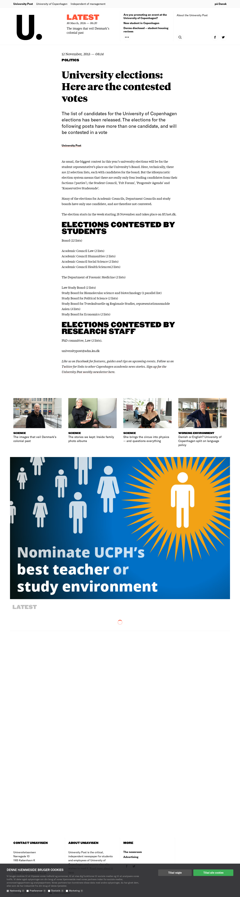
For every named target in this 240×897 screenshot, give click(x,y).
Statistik (57, 890)
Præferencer (38, 890)
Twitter (67, 366)
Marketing (76, 890)
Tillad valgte (175, 872)
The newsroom (132, 851)
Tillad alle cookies (213, 872)
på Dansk (221, 3)
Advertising (130, 856)
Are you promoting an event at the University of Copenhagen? (145, 16)
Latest (83, 18)
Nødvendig (17, 890)
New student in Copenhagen (141, 23)
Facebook (82, 361)
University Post (23, 3)
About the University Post (192, 15)
